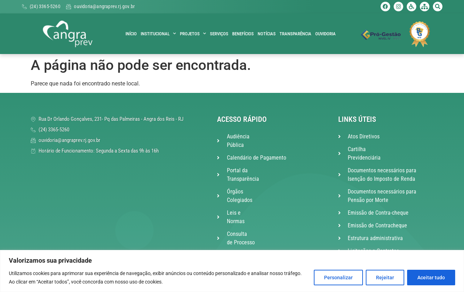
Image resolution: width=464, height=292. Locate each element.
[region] (232, 271)
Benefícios (243, 33)
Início (131, 33)
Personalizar (338, 277)
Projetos (193, 33)
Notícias (267, 33)
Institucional (158, 33)
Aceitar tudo (431, 277)
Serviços (219, 33)
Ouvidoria (325, 33)
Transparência (295, 33)
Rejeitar (385, 277)
